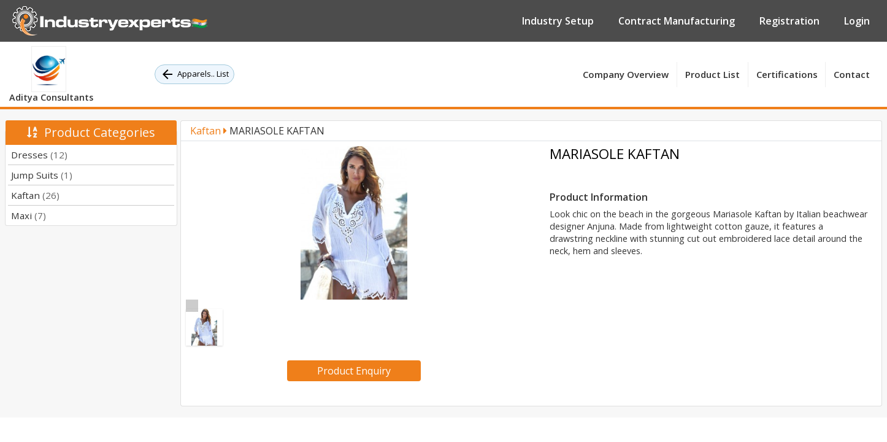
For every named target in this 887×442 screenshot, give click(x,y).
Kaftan (35, 195)
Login (857, 21)
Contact (852, 74)
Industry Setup (558, 21)
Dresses (39, 155)
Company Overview (626, 74)
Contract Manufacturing (676, 21)
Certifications (787, 74)
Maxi (28, 215)
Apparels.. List (194, 74)
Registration (789, 21)
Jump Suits (41, 175)
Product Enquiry (354, 371)
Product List (712, 74)
